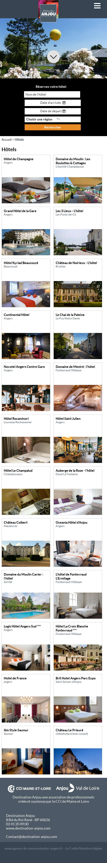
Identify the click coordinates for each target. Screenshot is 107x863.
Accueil (7, 139)
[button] (97, 5)
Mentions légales (90, 848)
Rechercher (52, 127)
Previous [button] (8, 48)
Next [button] (98, 48)
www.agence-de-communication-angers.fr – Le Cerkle (41, 848)
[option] (53, 48)
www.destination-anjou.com (28, 828)
